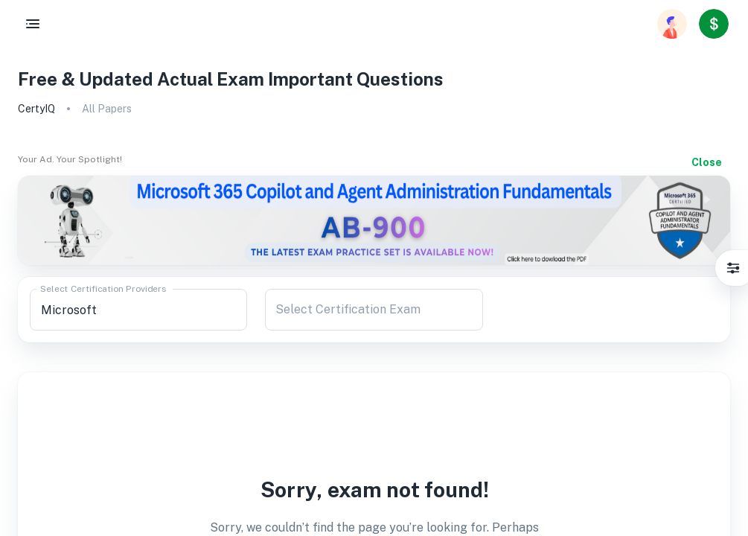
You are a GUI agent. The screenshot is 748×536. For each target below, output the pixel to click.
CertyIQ (36, 109)
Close (706, 162)
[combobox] (138, 310)
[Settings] (733, 268)
